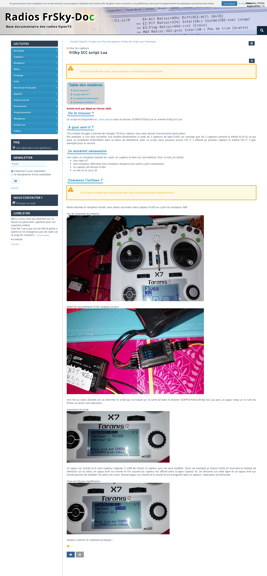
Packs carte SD (35, 96)
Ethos (35, 68)
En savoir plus (245, 3)
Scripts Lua (35, 119)
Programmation (35, 108)
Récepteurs (35, 113)
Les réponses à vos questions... (33, 141)
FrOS (35, 79)
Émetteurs (35, 62)
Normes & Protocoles (35, 85)
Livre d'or (16, 238)
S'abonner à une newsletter (28, 164)
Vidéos (35, 125)
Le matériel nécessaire (87, 99)
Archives (15, 181)
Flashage (35, 74)
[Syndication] (68, 48)
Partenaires (35, 102)
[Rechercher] (262, 30)
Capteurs (35, 57)
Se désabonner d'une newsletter (31, 168)
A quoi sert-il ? (82, 95)
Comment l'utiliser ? (85, 104)
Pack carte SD (107, 121)
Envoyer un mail (24, 197)
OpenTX (35, 91)
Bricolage (35, 51)
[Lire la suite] (44, 229)
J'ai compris (228, 3)
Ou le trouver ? (82, 91)
